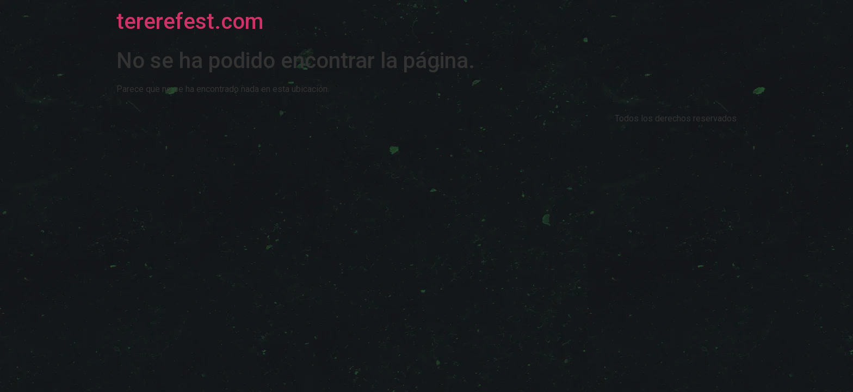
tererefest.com (189, 21)
